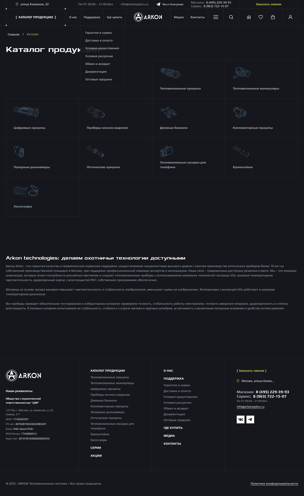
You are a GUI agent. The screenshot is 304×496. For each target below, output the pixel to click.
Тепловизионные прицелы (180, 88)
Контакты (197, 17)
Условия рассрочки (177, 402)
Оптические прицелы (103, 167)
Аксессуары (23, 206)
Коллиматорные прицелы (253, 128)
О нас (73, 17)
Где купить (114, 17)
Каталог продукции (108, 370)
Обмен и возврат (176, 408)
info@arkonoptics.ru (135, 4)
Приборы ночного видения (107, 128)
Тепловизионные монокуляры (256, 88)
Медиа (179, 17)
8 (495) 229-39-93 (218, 2)
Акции (96, 455)
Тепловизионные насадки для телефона (183, 165)
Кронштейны (243, 167)
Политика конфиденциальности (274, 483)
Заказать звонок (268, 4)
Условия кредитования (180, 397)
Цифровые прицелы (29, 128)
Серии (96, 448)
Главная (13, 34)
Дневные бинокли (173, 128)
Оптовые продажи (177, 420)
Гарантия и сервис (177, 385)
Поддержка (91, 17)
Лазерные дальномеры (32, 167)
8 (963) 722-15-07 (216, 6)
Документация (174, 414)
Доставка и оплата (177, 391)
